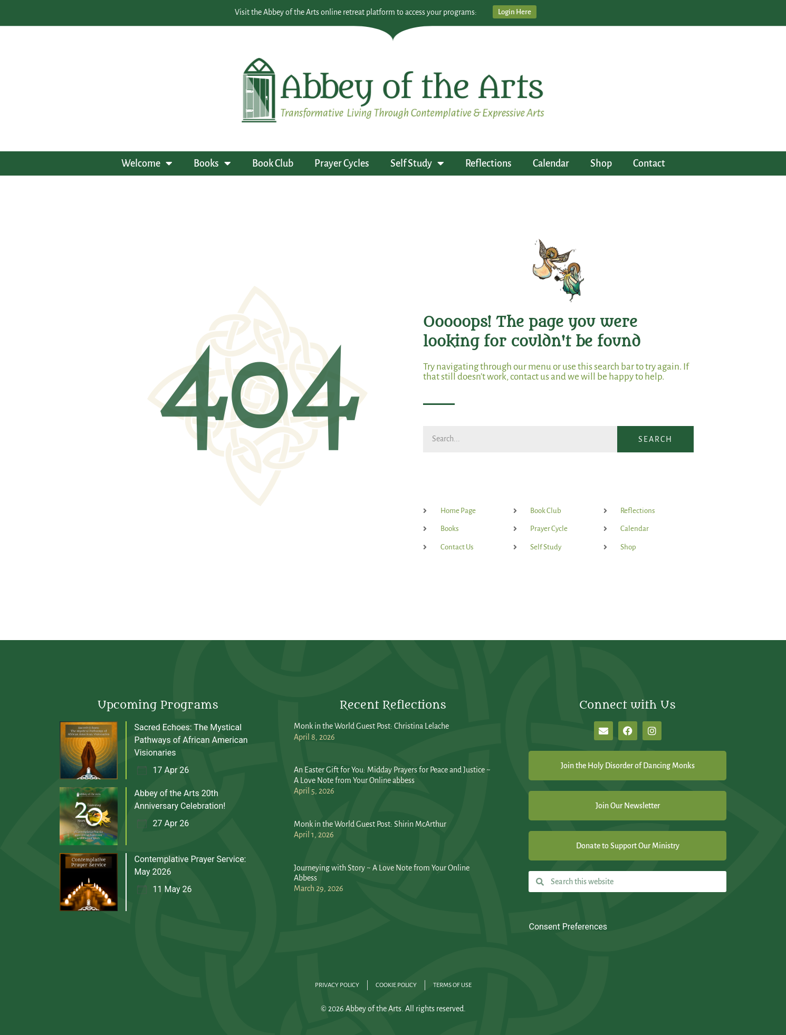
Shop (601, 163)
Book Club (272, 163)
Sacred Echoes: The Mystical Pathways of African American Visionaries (191, 740)
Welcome (146, 163)
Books (212, 163)
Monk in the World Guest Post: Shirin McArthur (370, 824)
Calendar (551, 163)
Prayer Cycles (341, 163)
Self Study (417, 163)
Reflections (488, 163)
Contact (649, 163)
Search (655, 439)
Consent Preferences (568, 927)
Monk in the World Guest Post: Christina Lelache (371, 726)
